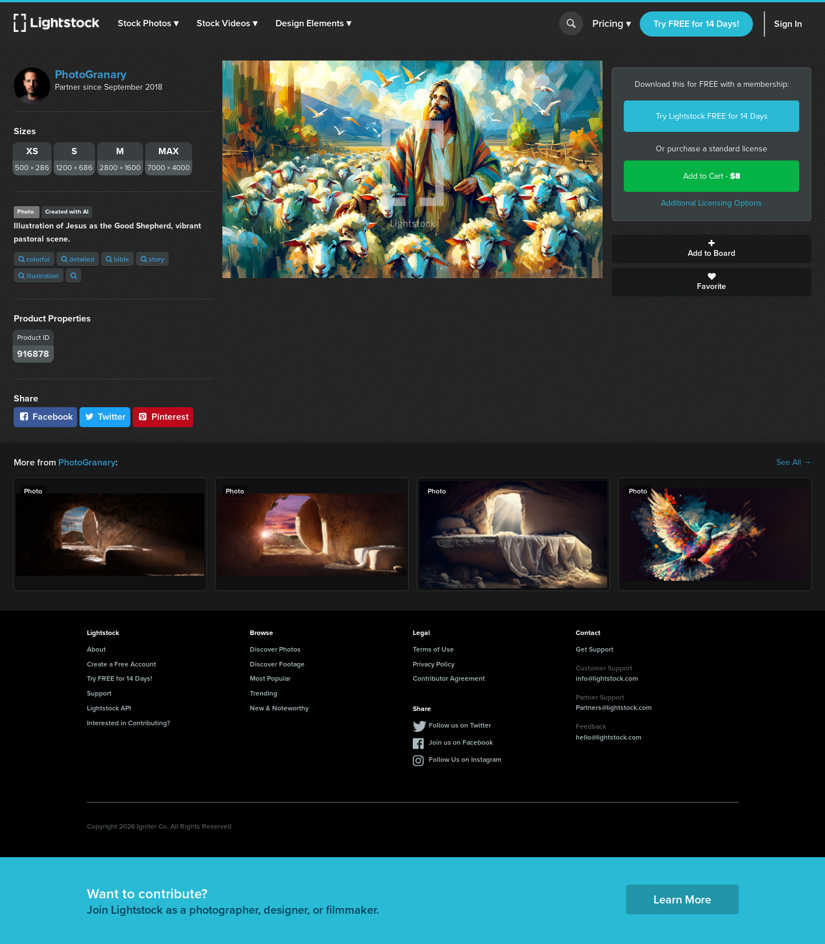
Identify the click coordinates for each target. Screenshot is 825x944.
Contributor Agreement (449, 678)
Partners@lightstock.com (614, 707)
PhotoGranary (90, 74)
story (152, 259)
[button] (148, 23)
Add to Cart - (711, 176)
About (96, 649)
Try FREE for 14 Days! (696, 23)
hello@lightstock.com (608, 737)
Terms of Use (433, 649)
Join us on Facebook (461, 742)
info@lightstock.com (607, 678)
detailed (77, 259)
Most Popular (270, 678)
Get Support (594, 649)
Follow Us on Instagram (465, 759)
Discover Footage (277, 664)
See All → (793, 462)
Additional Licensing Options (711, 203)
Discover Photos (275, 649)
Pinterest (163, 416)
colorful (34, 259)
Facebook (45, 416)
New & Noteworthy (279, 708)
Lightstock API (109, 708)
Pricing (611, 24)
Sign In (788, 23)
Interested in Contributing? (128, 723)
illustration (38, 275)
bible (117, 259)
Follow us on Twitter (460, 725)
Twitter (105, 416)
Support (99, 693)
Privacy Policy (434, 664)
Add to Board (711, 249)
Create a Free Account (121, 664)
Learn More (682, 899)
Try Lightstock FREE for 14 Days (712, 116)
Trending (263, 693)
